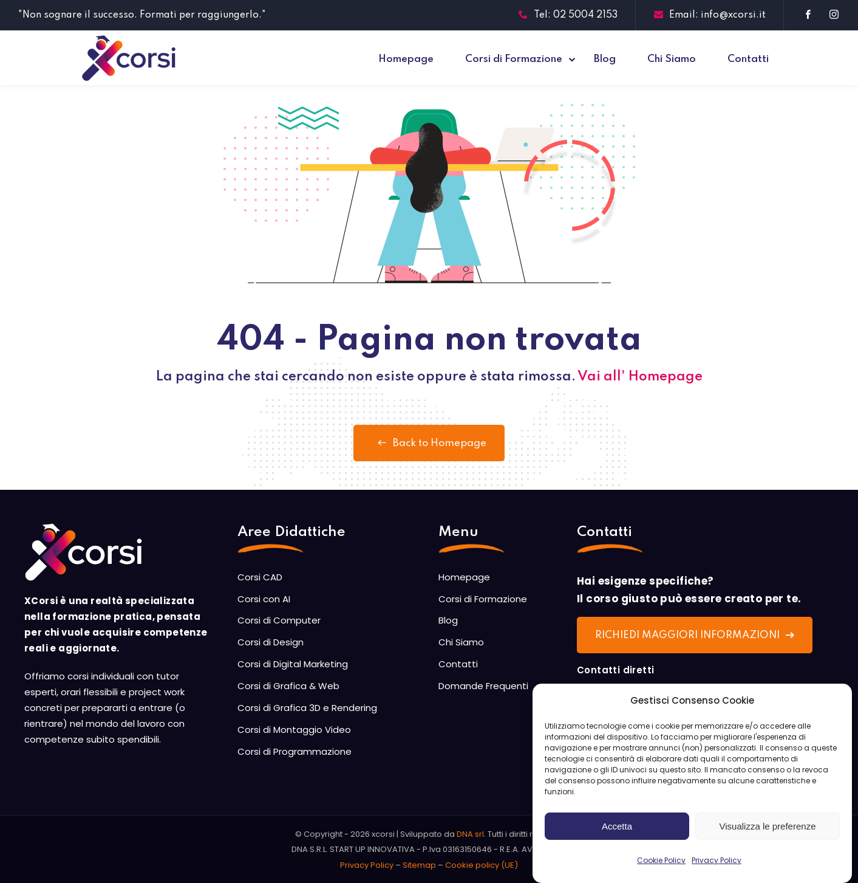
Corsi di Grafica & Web (288, 685)
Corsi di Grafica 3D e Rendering (307, 707)
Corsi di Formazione (513, 59)
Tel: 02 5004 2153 (568, 15)
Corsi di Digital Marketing (292, 664)
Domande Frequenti (483, 685)
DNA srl (470, 834)
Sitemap (419, 865)
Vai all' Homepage (640, 376)
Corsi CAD (259, 577)
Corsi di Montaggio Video (294, 729)
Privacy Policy (716, 869)
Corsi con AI (263, 599)
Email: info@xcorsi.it (710, 15)
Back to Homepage (429, 443)
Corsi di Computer (279, 620)
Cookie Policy (661, 869)
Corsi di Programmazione (294, 751)
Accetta (617, 835)
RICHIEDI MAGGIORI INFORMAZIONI (694, 635)
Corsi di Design (270, 642)
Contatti (748, 59)
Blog (605, 59)
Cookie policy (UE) (481, 865)
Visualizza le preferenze (768, 835)
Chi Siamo (671, 59)
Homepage (406, 59)
